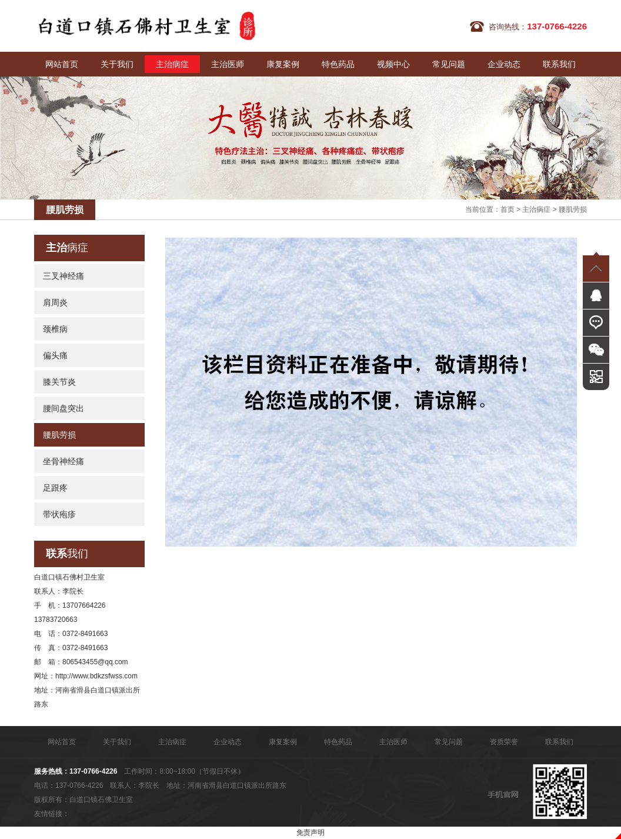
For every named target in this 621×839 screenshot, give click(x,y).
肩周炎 (55, 302)
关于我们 (117, 64)
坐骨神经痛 (63, 461)
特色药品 (338, 64)
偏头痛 (55, 355)
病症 (67, 248)
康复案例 (282, 64)
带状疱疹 (59, 514)
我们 (67, 554)
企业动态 (504, 64)
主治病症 (172, 64)
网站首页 (61, 64)
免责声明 (310, 832)
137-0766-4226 (93, 771)
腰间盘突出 (63, 408)
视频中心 (393, 64)
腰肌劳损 (573, 209)
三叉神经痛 (63, 276)
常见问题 (448, 64)
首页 (507, 209)
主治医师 (227, 64)
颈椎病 (55, 329)
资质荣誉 (504, 742)
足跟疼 (55, 487)
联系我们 (559, 64)
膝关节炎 (59, 382)
